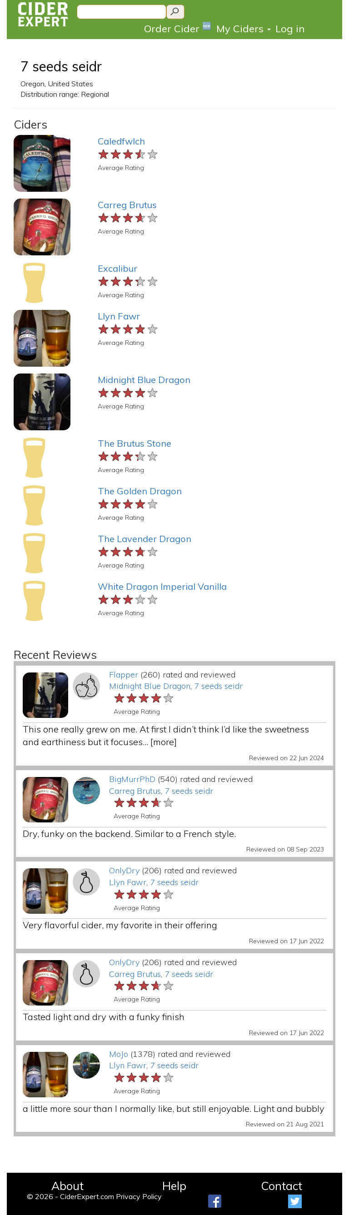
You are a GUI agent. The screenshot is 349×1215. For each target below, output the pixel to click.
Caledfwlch (121, 141)
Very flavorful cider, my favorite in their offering (120, 925)
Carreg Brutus (127, 204)
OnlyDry (124, 870)
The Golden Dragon (140, 491)
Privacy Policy (139, 1196)
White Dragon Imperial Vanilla (162, 586)
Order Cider (178, 28)
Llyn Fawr (119, 316)
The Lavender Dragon (144, 538)
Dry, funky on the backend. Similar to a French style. (129, 833)
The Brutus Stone (134, 443)
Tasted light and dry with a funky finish (103, 1016)
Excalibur (117, 268)
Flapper (123, 674)
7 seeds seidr (61, 66)
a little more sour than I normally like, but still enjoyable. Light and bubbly (173, 1108)
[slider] (128, 154)
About (67, 1186)
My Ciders (243, 28)
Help (174, 1186)
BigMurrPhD (132, 779)
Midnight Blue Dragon (144, 379)
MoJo (118, 1054)
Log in (289, 28)
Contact (281, 1186)
